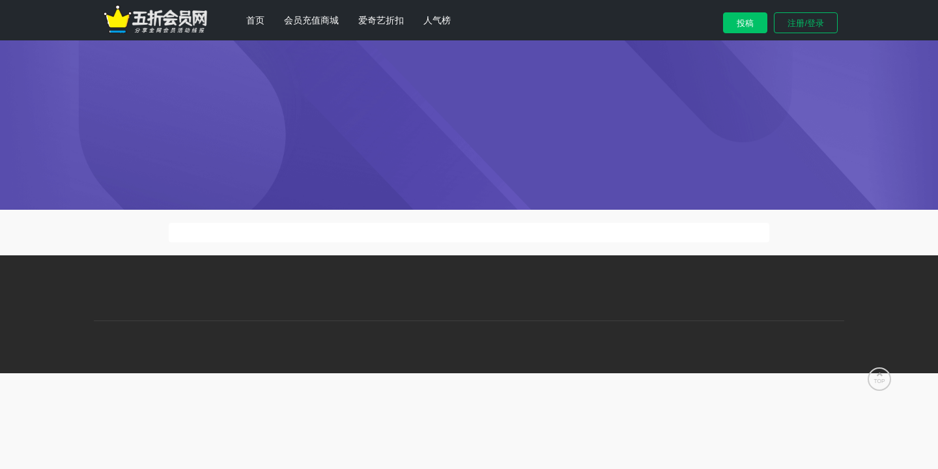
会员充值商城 (311, 20)
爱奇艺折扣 (381, 20)
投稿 (745, 23)
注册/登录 (806, 23)
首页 (255, 20)
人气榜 (437, 20)
